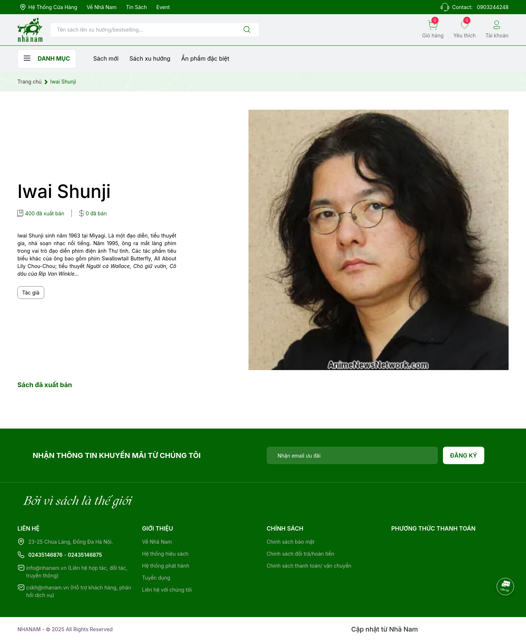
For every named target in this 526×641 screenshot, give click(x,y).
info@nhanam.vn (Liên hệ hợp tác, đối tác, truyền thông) (76, 572)
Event (163, 7)
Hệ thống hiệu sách (165, 554)
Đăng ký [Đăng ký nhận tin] (463, 455)
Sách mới (106, 58)
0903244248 (493, 7)
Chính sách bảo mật (290, 542)
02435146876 (45, 555)
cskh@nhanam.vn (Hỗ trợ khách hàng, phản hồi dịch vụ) (78, 591)
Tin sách (136, 7)
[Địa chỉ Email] (352, 455)
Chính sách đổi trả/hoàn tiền (300, 554)
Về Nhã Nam (101, 7)
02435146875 (85, 555)
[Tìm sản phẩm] (154, 30)
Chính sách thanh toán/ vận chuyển (309, 566)
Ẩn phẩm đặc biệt (205, 58)
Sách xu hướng (150, 58)
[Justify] (246, 30)
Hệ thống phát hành (165, 566)
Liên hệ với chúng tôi (167, 590)
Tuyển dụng (156, 578)
